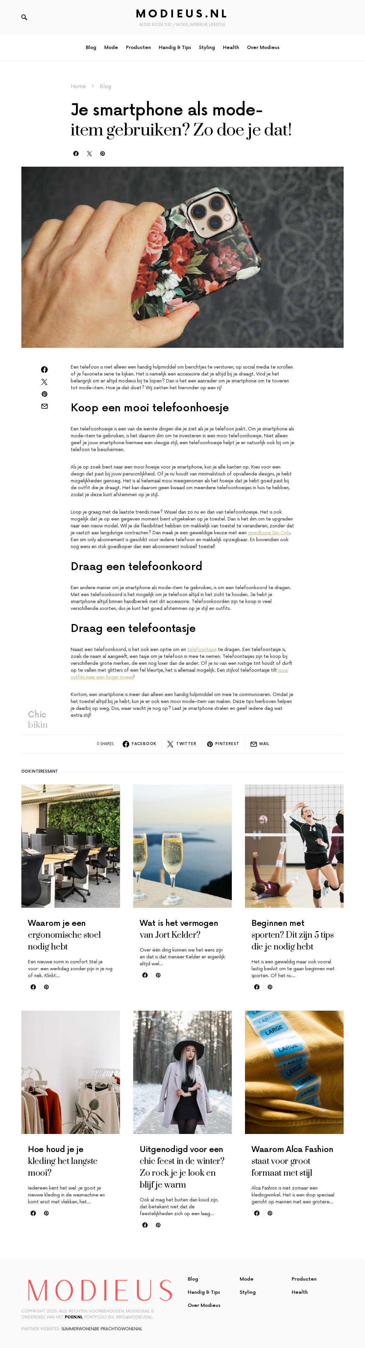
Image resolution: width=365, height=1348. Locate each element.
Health (300, 1292)
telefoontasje (202, 649)
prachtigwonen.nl (121, 1329)
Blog (105, 86)
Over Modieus (204, 1305)
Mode (247, 1279)
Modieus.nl (182, 14)
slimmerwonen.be (80, 1329)
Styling (248, 1292)
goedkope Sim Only (269, 533)
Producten (304, 1279)
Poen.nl (74, 1317)
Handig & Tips (204, 1292)
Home (78, 86)
